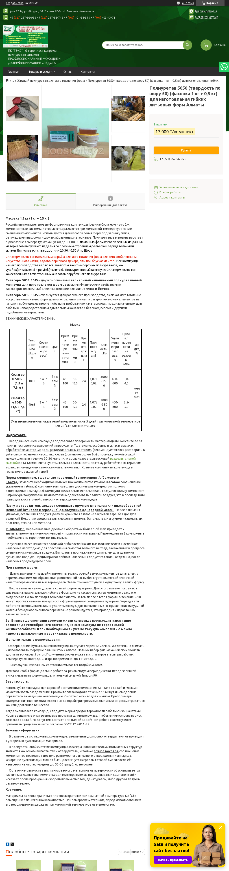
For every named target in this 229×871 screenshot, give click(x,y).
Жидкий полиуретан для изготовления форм (51, 80)
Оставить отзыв (206, 16)
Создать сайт (15, 3)
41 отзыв (188, 3)
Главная (13, 71)
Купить (186, 150)
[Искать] (187, 45)
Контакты (88, 71)
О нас (67, 71)
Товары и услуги (40, 71)
